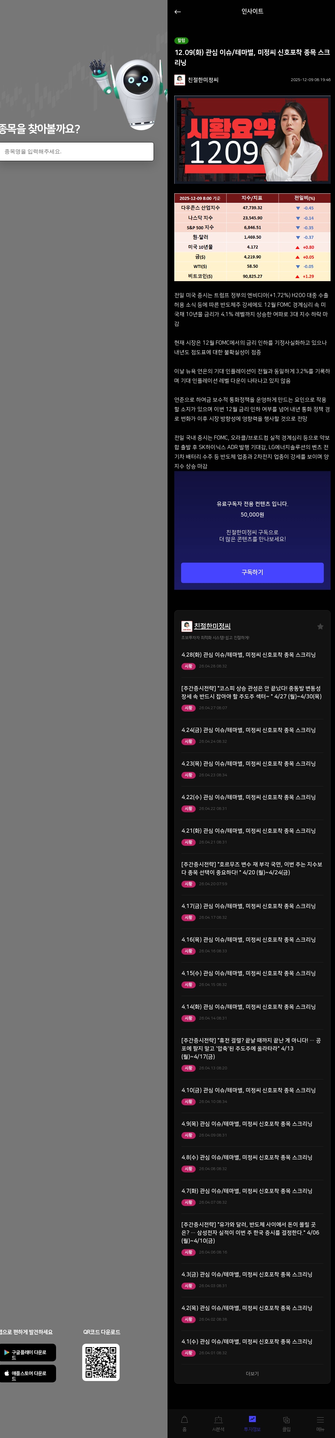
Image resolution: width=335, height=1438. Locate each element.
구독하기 (252, 572)
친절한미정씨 (212, 626)
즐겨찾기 (320, 626)
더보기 (252, 1374)
